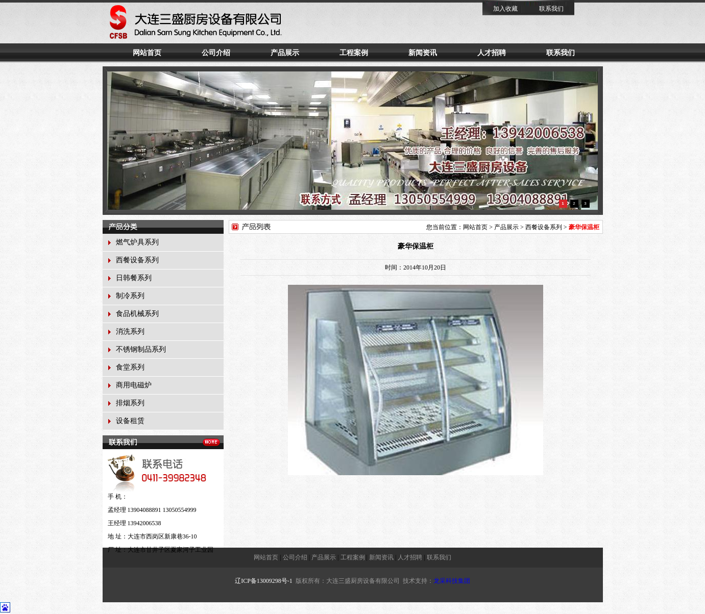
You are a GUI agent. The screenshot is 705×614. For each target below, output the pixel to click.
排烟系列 (130, 403)
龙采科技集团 (451, 580)
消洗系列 (130, 331)
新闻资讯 (422, 53)
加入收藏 (505, 8)
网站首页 (147, 53)
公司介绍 (216, 53)
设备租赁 (130, 421)
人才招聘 (491, 53)
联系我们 (551, 8)
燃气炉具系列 (137, 242)
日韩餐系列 (134, 278)
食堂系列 (130, 367)
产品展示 (285, 53)
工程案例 (353, 53)
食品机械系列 (137, 313)
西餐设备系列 (137, 260)
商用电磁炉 (134, 385)
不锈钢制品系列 (141, 349)
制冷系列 (130, 296)
